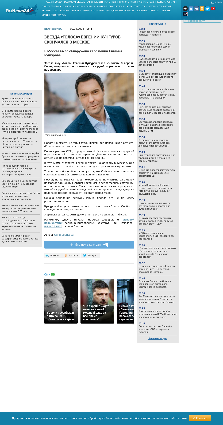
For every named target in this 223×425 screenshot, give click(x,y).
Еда (143, 6)
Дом (115, 11)
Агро (93, 11)
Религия (75, 11)
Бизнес (79, 6)
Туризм (85, 11)
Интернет (46, 11)
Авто (55, 11)
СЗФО (107, 2)
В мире (45, 6)
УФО (140, 2)
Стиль (107, 11)
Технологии (165, 6)
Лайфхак (154, 11)
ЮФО (127, 2)
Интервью (166, 11)
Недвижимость (126, 11)
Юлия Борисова (63, 234)
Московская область (74, 2)
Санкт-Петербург (95, 2)
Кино (100, 11)
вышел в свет (53, 226)
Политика (56, 6)
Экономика (68, 6)
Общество (102, 6)
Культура (64, 11)
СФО (146, 2)
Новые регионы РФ (165, 2)
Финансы (90, 6)
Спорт (137, 6)
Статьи (45, 15)
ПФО (120, 2)
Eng (219, 2)
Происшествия (116, 6)
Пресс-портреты (58, 15)
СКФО (133, 2)
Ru (212, 2)
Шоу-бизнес (142, 11)
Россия (49, 2)
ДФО (152, 2)
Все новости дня (157, 338)
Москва (58, 2)
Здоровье (151, 6)
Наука (129, 6)
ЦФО (114, 2)
